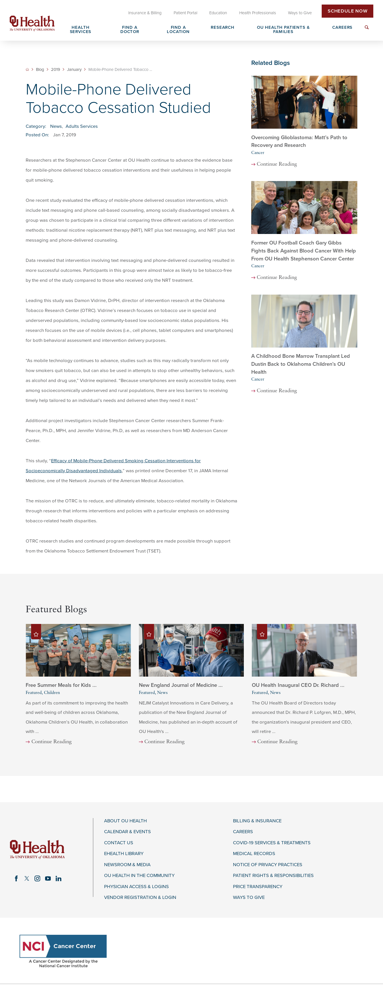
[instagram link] (37, 878)
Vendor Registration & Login (140, 897)
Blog (40, 69)
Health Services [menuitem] (81, 29)
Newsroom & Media (127, 865)
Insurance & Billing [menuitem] (144, 12)
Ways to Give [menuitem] (300, 12)
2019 (55, 69)
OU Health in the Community (139, 875)
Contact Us (118, 843)
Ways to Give (249, 897)
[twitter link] (26, 878)
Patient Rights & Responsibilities (273, 875)
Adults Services (82, 126)
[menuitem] (366, 30)
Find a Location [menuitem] (178, 29)
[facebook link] (16, 878)
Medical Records (254, 853)
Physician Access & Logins (136, 887)
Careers (243, 832)
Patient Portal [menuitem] (185, 12)
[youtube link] (47, 878)
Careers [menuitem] (342, 27)
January (74, 69)
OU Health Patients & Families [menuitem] (283, 29)
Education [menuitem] (218, 12)
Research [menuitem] (222, 27)
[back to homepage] (27, 69)
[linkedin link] (58, 878)
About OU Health (125, 821)
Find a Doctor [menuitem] (129, 29)
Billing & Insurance (257, 821)
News (56, 126)
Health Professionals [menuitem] (257, 12)
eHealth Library (123, 853)
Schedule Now (348, 11)
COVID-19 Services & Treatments (272, 843)
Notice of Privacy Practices (267, 865)
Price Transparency (257, 887)
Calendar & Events (127, 832)
